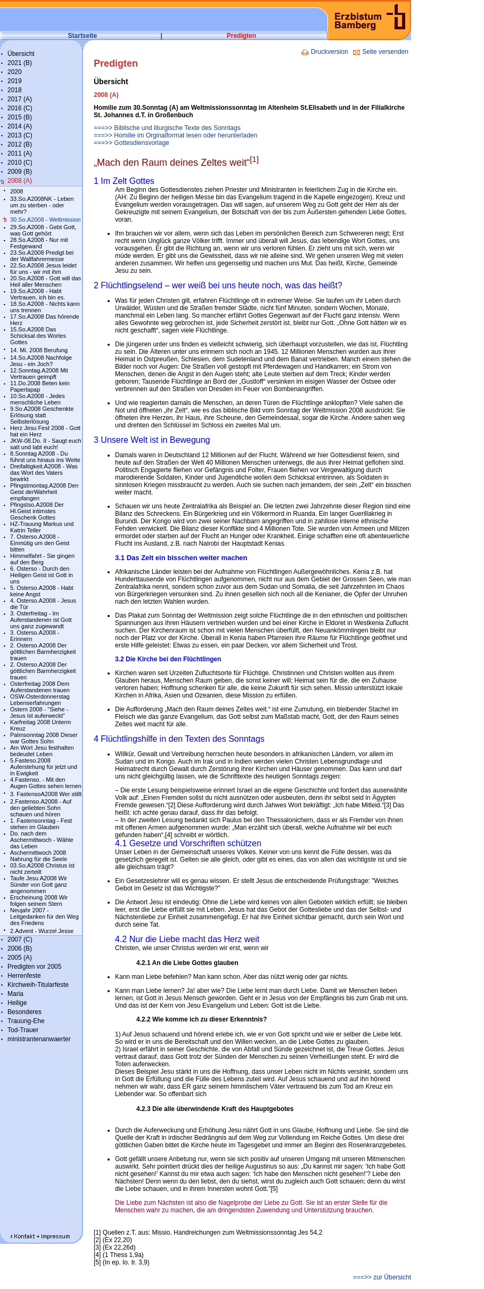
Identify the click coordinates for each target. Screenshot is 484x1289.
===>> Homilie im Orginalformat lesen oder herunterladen (175, 135)
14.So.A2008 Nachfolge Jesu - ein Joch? (41, 360)
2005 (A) (19, 957)
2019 (14, 81)
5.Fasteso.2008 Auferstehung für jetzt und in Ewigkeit (43, 766)
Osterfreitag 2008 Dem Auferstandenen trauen (40, 686)
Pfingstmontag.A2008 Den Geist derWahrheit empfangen (44, 491)
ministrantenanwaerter (39, 1039)
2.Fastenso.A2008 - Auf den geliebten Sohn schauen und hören (40, 807)
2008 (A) (19, 180)
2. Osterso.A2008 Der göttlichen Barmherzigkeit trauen (43, 651)
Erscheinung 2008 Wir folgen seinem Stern (39, 900)
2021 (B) (19, 63)
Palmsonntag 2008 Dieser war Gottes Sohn (44, 738)
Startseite (82, 35)
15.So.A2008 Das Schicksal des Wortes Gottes (38, 335)
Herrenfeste (24, 975)
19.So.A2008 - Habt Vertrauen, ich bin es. (37, 294)
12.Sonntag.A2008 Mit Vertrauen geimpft (39, 373)
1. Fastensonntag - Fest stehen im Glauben (41, 823)
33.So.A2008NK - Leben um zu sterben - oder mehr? (41, 205)
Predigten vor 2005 (34, 966)
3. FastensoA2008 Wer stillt (45, 794)
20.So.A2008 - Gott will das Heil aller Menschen (45, 281)
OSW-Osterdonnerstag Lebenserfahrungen (40, 699)
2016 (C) (19, 108)
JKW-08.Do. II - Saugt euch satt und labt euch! (45, 443)
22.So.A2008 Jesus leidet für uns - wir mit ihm (43, 268)
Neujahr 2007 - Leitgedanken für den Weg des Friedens (44, 916)
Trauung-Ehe (26, 1021)
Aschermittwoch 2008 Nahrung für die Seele (38, 855)
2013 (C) (19, 135)
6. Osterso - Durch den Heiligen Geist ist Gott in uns (41, 575)
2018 (14, 90)
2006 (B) (19, 948)
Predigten (241, 35)
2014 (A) (19, 126)
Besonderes (24, 1012)
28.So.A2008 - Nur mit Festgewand (39, 243)
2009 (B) (19, 171)
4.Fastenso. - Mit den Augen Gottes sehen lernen (45, 782)
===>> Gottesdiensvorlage (131, 143)
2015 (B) (19, 117)
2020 (14, 72)
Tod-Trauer (22, 1030)
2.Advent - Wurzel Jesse (41, 931)
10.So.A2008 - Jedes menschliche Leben (37, 399)
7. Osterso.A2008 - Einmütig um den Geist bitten (39, 543)
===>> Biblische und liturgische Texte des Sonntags (167, 128)
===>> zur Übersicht (382, 1277)
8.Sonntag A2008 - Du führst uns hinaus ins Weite (45, 456)
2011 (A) (19, 153)
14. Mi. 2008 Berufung (39, 350)
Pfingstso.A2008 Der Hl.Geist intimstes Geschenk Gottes (37, 511)
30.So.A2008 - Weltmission (45, 219)
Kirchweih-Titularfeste (38, 984)
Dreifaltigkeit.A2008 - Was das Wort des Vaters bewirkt (44, 472)
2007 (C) (19, 939)
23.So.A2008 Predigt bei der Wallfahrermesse (41, 255)
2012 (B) (19, 144)
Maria (15, 994)
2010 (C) (19, 162)
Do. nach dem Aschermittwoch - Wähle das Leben (41, 839)
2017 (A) (19, 99)
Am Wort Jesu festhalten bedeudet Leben (42, 750)
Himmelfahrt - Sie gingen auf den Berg (42, 559)
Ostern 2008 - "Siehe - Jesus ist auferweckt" (39, 712)
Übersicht (21, 54)
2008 (16, 191)
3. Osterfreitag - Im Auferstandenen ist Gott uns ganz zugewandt (41, 619)
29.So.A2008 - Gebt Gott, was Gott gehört (43, 230)
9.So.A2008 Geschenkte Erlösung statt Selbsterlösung (41, 415)
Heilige (17, 1003)
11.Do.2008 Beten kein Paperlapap (40, 386)
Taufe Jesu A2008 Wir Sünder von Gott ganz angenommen (38, 884)
